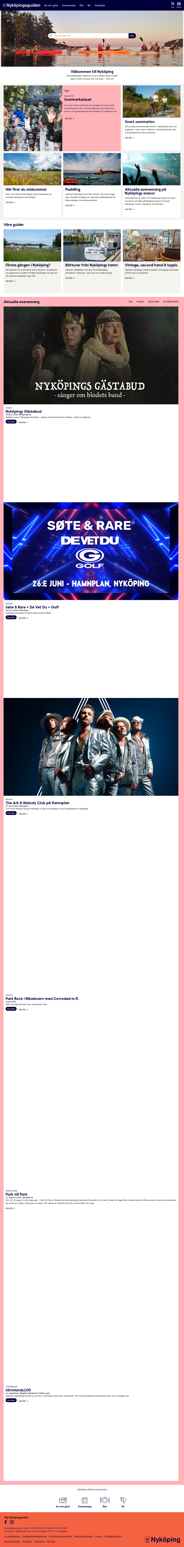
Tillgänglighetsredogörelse (34, 1536)
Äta (81, 5)
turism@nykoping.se (13, 1528)
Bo (89, 5)
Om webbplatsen (12, 1536)
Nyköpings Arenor (12, 1541)
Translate (100, 5)
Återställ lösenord (113, 1536)
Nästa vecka (153, 301)
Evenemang (68, 5)
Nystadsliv (27, 1541)
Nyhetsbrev (39, 1541)
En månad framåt (170, 301)
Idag (131, 301)
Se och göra (51, 5)
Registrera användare (83, 1536)
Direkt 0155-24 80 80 (56, 1528)
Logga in (99, 1536)
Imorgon (140, 301)
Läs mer (68, 118)
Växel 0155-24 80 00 (34, 1528)
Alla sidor (51, 1541)
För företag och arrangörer (60, 1536)
